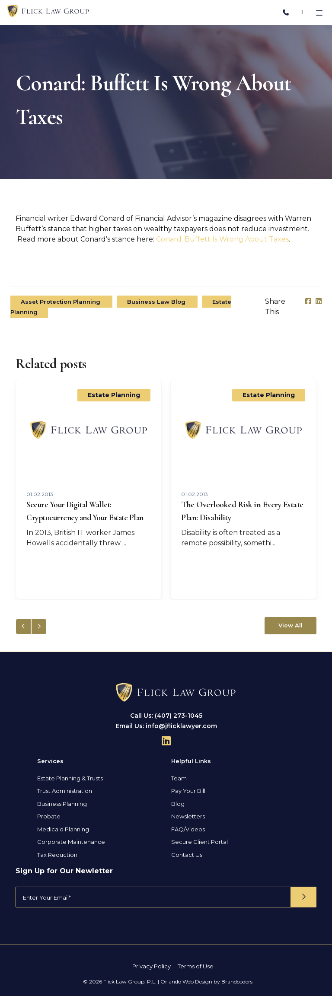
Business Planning (62, 803)
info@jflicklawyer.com (181, 726)
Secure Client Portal (199, 841)
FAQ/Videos (188, 829)
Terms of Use (196, 966)
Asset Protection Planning (61, 301)
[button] (39, 626)
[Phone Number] (286, 12)
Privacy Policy (151, 966)
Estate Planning (114, 395)
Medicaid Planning (63, 829)
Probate (49, 816)
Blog (178, 803)
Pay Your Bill (188, 790)
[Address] (302, 12)
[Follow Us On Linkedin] (166, 740)
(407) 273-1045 (178, 715)
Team (179, 778)
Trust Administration (64, 790)
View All (290, 625)
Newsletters (188, 816)
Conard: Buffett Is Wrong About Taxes (222, 239)
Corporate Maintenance (71, 841)
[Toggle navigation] (320, 12)
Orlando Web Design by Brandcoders (206, 981)
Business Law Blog (157, 301)
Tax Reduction (57, 854)
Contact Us (186, 854)
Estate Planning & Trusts (70, 778)
